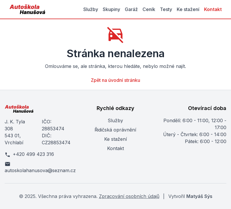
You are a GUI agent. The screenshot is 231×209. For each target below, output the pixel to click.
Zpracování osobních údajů (129, 196)
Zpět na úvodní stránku (115, 80)
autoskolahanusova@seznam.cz (38, 167)
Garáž (131, 9)
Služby (90, 9)
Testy (166, 9)
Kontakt (213, 9)
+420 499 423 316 (29, 154)
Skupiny (111, 9)
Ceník (148, 9)
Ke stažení (188, 9)
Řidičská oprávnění (115, 130)
